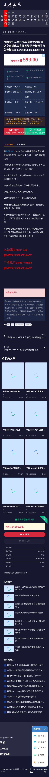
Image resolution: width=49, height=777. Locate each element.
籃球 (16, 18)
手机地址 (35, 132)
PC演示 (24, 534)
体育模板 (28, 324)
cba (8, 324)
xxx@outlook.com (6, 738)
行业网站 (19, 32)
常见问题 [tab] (21, 144)
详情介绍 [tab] (9, 144)
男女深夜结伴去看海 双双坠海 (27, 595)
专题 (42, 18)
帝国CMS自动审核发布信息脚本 (21, 696)
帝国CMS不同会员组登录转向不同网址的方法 (28, 670)
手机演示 (24, 541)
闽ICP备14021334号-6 (36, 770)
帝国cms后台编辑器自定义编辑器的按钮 (25, 665)
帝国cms (9, 151)
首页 (4, 32)
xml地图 (46, 770)
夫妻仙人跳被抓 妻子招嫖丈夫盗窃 (29, 613)
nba (13, 324)
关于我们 (4, 749)
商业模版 (11, 32)
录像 (38, 18)
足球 (20, 18)
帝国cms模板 (19, 324)
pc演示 (14, 132)
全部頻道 (46, 18)
